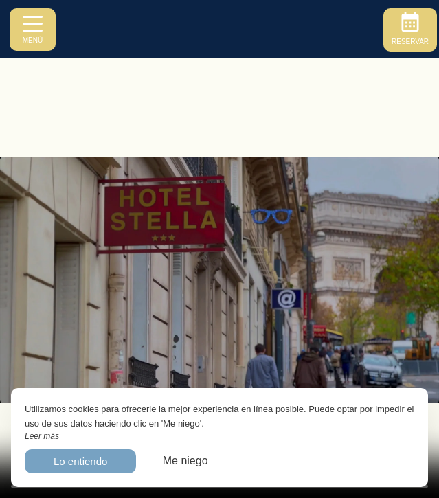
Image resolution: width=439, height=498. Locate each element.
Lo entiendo (80, 461)
